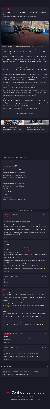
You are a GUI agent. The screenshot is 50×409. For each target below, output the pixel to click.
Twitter (25, 402)
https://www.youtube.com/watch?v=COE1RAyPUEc (14, 193)
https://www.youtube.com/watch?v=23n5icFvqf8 (14, 199)
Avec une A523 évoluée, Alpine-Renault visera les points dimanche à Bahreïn (35, 130)
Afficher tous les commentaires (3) (25, 210)
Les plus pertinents (21, 157)
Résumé (25, 9)
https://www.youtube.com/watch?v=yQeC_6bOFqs (14, 185)
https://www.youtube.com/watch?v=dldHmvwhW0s (14, 177)
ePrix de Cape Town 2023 (15, 9)
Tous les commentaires (7, 157)
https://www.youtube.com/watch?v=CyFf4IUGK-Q (14, 175)
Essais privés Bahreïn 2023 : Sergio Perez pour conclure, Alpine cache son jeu (11, 130)
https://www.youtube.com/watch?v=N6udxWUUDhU (14, 172)
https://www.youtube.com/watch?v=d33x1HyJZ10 (13, 186)
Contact (37, 399)
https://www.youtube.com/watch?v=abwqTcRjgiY (14, 183)
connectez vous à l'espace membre (22, 374)
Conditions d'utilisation (27, 399)
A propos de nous (15, 399)
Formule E (5, 9)
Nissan (41, 9)
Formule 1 (5, 127)
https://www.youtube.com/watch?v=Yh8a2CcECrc (14, 174)
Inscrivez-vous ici (7, 374)
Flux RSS (31, 402)
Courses (31, 9)
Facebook (19, 402)
